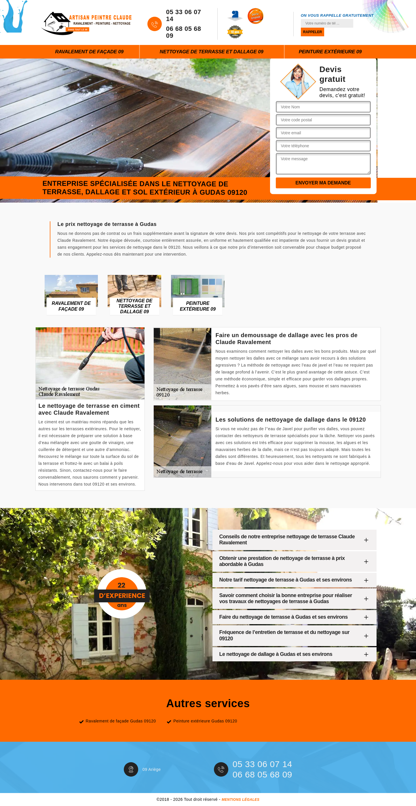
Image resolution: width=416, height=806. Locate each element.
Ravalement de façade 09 (89, 51)
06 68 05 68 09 (183, 32)
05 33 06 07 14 (183, 15)
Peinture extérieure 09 (330, 51)
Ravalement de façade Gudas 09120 (121, 721)
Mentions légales (240, 800)
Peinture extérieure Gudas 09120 (205, 721)
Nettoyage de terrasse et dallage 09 (211, 51)
